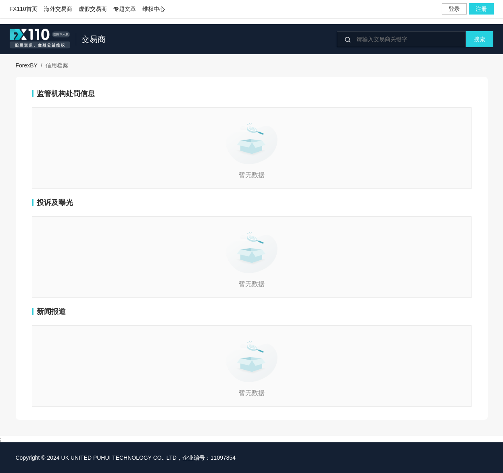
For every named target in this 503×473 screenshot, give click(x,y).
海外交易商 (58, 9)
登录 (454, 9)
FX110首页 (24, 9)
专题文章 (124, 9)
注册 (481, 9)
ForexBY (27, 65)
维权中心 (153, 9)
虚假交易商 (93, 9)
